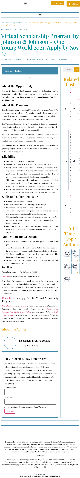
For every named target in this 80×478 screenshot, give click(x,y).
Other (25, 23)
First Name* (8, 397)
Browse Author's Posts (29, 346)
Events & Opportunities (14, 23)
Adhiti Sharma (67, 253)
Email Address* (10, 387)
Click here (6, 276)
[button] (25, 3)
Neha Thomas (67, 266)
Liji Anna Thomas (76, 253)
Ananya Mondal (67, 278)
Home (3, 23)
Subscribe (10, 411)
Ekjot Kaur (75, 266)
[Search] (76, 69)
